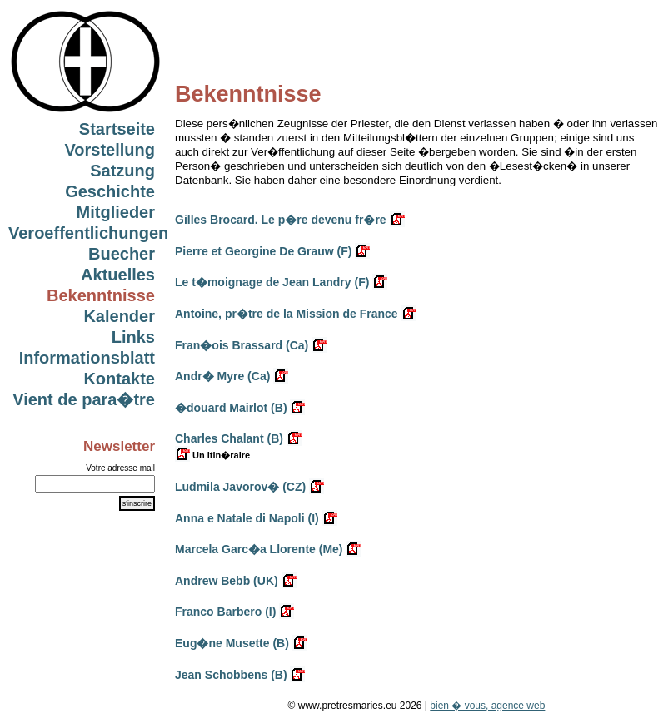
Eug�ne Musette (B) (232, 643)
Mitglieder (116, 212)
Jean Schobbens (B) (231, 674)
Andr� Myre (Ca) (222, 376)
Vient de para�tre (83, 399)
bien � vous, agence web (487, 705)
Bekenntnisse (101, 295)
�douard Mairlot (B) (231, 407)
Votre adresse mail (120, 468)
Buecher (121, 254)
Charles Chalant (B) (229, 438)
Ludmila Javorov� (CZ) (240, 486)
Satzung (122, 170)
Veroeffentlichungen (88, 233)
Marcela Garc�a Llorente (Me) (259, 549)
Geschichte (110, 191)
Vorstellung (109, 150)
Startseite (117, 129)
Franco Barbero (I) (225, 611)
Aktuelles (118, 274)
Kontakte (119, 378)
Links (133, 337)
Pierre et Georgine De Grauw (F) (263, 251)
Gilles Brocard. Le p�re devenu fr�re (280, 219)
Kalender (119, 316)
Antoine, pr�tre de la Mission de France (286, 313)
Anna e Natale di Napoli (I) (247, 518)
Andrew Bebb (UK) (226, 580)
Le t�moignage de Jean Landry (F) (272, 282)
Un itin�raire (212, 455)
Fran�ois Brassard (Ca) (241, 345)
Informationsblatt (87, 358)
